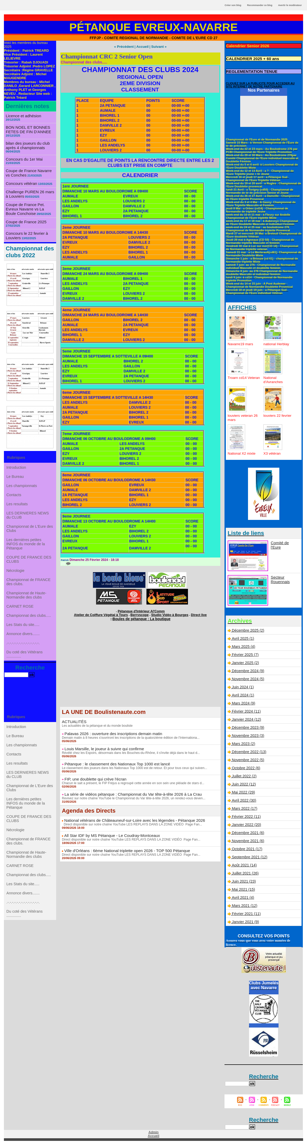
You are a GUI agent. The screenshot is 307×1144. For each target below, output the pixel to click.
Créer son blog (233, 5)
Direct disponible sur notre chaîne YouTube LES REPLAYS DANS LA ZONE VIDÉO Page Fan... (130, 821)
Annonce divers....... (23, 646)
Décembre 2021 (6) (247, 832)
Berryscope (139, 613)
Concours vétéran (20, 178)
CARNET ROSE (20, 615)
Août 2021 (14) (244, 864)
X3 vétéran (272, 452)
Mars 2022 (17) (244, 808)
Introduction (16, 460)
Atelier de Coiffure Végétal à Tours (105, 613)
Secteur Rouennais (279, 578)
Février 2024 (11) (246, 710)
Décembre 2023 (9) (247, 727)
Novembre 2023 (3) (247, 735)
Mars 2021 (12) (244, 905)
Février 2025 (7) (245, 654)
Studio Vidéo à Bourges (166, 613)
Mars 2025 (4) (243, 646)
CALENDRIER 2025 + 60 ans (250, 58)
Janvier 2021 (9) (245, 921)
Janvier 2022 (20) (246, 824)
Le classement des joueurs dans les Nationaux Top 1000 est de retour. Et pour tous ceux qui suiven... (132, 765)
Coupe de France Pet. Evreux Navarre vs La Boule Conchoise (30, 202)
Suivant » (157, 46)
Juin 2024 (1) (242, 686)
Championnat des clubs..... (28, 625)
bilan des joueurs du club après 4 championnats (26, 141)
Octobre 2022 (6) (245, 767)
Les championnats (22, 481)
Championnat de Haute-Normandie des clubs (26, 602)
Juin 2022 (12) (243, 783)
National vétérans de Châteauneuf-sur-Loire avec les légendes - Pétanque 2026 (129, 817)
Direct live (192, 613)
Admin (153, 1131)
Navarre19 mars (241, 343)
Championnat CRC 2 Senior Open (107, 56)
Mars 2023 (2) (243, 743)
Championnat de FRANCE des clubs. (28, 588)
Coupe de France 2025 (24, 215)
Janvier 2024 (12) (246, 719)
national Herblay (276, 343)
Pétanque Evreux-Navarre (153, 27)
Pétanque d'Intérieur (141, 610)
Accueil (142, 46)
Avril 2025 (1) (242, 638)
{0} (65, 563)
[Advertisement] (140, 668)
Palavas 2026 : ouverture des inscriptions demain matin (109, 732)
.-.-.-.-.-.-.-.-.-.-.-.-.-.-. (23, 657)
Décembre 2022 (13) (248, 751)
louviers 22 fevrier (277, 415)
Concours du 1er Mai (23, 154)
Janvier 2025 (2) (245, 662)
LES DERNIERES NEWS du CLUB (27, 515)
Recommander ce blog (260, 5)
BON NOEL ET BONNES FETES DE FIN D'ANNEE (27, 126)
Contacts (14, 492)
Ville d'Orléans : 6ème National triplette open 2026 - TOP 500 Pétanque (122, 847)
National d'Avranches (273, 379)
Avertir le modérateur (290, 5)
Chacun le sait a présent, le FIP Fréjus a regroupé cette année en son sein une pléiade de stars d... (130, 780)
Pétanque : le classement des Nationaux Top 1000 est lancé (113, 761)
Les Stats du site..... (23, 636)
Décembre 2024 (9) (247, 670)
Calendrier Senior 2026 (246, 46)
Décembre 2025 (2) (247, 629)
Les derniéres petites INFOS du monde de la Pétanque (25, 546)
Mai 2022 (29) (243, 791)
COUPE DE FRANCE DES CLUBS (29, 563)
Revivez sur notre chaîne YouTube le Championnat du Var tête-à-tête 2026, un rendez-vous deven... (131, 795)
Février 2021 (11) (246, 913)
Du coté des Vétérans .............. (24, 669)
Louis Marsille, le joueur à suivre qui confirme (101, 746)
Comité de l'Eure (284, 542)
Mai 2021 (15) (243, 889)
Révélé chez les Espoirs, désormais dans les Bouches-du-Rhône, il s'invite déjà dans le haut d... (128, 750)
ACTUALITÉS (73, 720)
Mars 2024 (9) (243, 702)
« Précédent (125, 46)
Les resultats (17, 502)
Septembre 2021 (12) (249, 856)
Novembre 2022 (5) (247, 759)
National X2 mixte (242, 452)
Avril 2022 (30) (243, 799)
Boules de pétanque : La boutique (141, 617)
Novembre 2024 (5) (247, 678)
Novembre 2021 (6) (247, 840)
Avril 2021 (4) (242, 897)
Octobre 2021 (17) (247, 848)
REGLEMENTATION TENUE (249, 71)
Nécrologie (16, 575)
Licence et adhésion (22, 116)
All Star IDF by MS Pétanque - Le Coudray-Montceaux (108, 832)
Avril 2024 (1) (242, 694)
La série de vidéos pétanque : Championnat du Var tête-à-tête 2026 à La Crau (127, 791)
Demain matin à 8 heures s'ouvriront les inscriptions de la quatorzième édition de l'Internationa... (128, 735)
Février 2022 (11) (246, 816)
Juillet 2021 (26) (245, 872)
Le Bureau (15, 471)
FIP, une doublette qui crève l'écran (92, 776)
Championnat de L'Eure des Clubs (29, 529)
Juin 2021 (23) (243, 880)
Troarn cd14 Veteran (237, 379)
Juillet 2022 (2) (244, 775)
